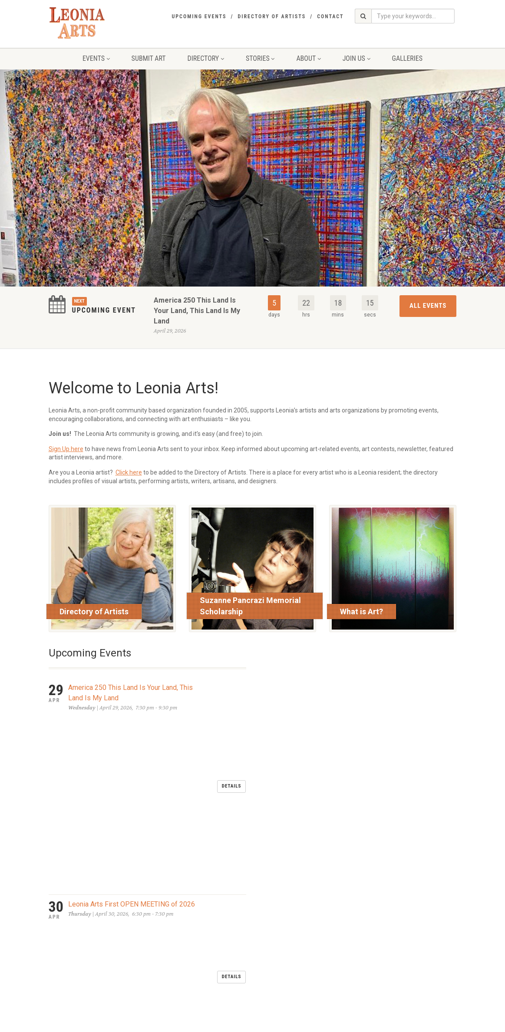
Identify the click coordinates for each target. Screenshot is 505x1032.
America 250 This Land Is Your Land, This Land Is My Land (197, 310)
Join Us (356, 58)
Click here (129, 472)
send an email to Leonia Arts (228, 949)
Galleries (407, 58)
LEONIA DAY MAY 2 (98, 763)
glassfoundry (224, 1023)
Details (231, 699)
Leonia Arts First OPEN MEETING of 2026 (131, 730)
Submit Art (149, 58)
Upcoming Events (199, 16)
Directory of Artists (272, 16)
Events (96, 58)
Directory (206, 58)
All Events (427, 306)
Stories (260, 58)
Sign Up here (66, 448)
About (308, 58)
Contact (330, 16)
